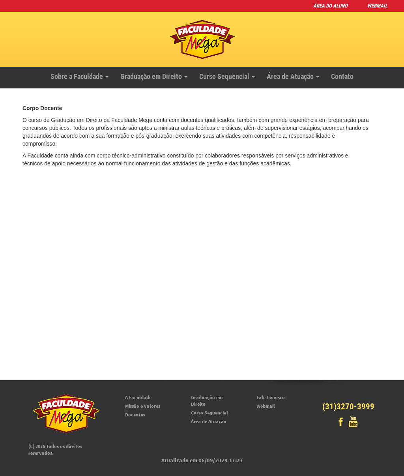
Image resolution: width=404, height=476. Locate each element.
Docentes (135, 415)
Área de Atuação (293, 76)
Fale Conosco (270, 397)
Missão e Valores (142, 406)
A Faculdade (138, 397)
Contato (342, 76)
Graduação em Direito (153, 76)
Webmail (377, 6)
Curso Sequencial (227, 76)
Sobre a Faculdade (79, 76)
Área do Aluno (330, 6)
